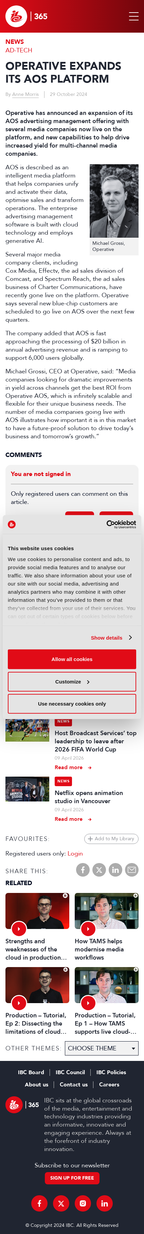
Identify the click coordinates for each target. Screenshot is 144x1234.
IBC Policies (111, 1072)
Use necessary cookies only (72, 704)
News (14, 42)
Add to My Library (114, 838)
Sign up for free (72, 1178)
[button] (132, 16)
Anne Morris (25, 94)
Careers (109, 1084)
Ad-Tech (18, 50)
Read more (69, 767)
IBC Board (31, 1072)
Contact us (74, 1084)
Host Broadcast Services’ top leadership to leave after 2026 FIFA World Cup (96, 741)
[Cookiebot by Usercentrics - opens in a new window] (106, 524)
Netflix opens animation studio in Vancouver (89, 797)
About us (36, 1084)
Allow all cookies (72, 659)
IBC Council (70, 1072)
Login (75, 853)
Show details (107, 637)
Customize (72, 681)
